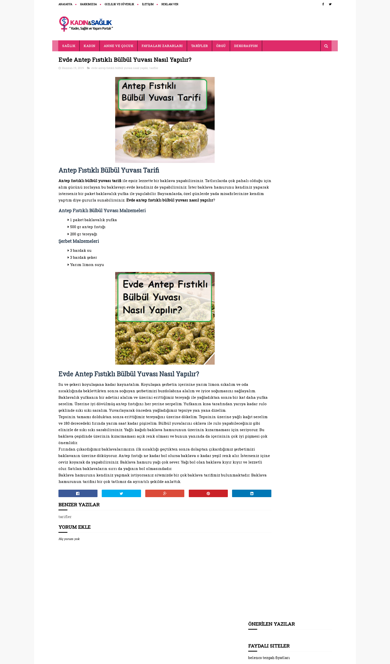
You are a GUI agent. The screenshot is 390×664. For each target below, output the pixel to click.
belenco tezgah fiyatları (269, 91)
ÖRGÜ (221, 46)
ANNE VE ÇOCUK (119, 46)
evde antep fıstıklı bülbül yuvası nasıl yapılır (119, 68)
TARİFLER (199, 46)
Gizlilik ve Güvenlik (119, 4)
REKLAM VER (170, 4)
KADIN (90, 46)
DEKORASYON (246, 46)
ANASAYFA (65, 4)
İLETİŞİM (148, 4)
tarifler (153, 68)
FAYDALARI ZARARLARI (162, 46)
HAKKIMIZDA (88, 4)
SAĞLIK (69, 46)
